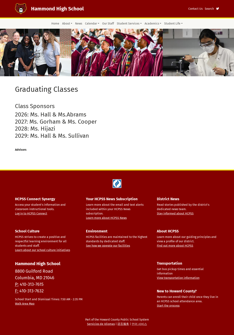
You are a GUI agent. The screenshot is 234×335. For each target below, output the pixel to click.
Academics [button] (152, 23)
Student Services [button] (128, 23)
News (78, 23)
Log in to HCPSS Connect (31, 213)
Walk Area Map (25, 303)
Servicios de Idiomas (101, 324)
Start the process (168, 305)
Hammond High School (57, 9)
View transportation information (178, 278)
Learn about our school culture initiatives (42, 250)
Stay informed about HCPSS (175, 213)
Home (55, 23)
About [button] (66, 23)
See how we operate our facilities (108, 245)
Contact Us (195, 8)
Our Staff (108, 23)
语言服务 (123, 324)
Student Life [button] (172, 23)
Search (209, 8)
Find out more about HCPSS (175, 245)
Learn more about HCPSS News (106, 218)
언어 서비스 (139, 324)
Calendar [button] (91, 23)
